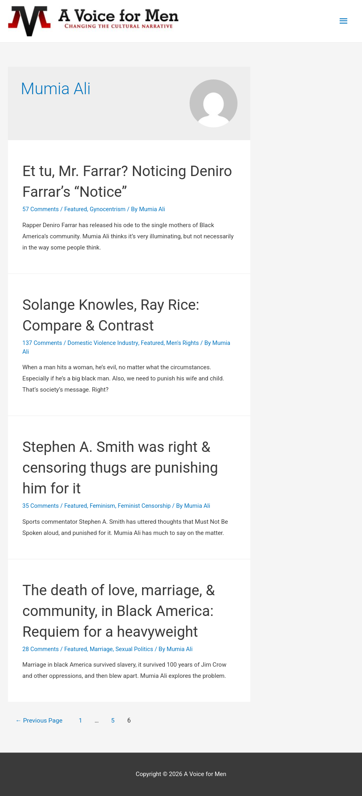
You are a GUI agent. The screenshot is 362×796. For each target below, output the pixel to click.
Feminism (104, 505)
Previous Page (42, 720)
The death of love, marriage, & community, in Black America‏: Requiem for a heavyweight (127, 610)
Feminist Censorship (148, 505)
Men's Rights (187, 343)
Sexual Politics (137, 649)
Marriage (103, 649)
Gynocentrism (110, 209)
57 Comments (41, 209)
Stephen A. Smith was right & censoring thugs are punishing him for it (124, 467)
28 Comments (41, 649)
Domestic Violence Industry (105, 343)
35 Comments (41, 505)
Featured (77, 209)
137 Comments (42, 343)
